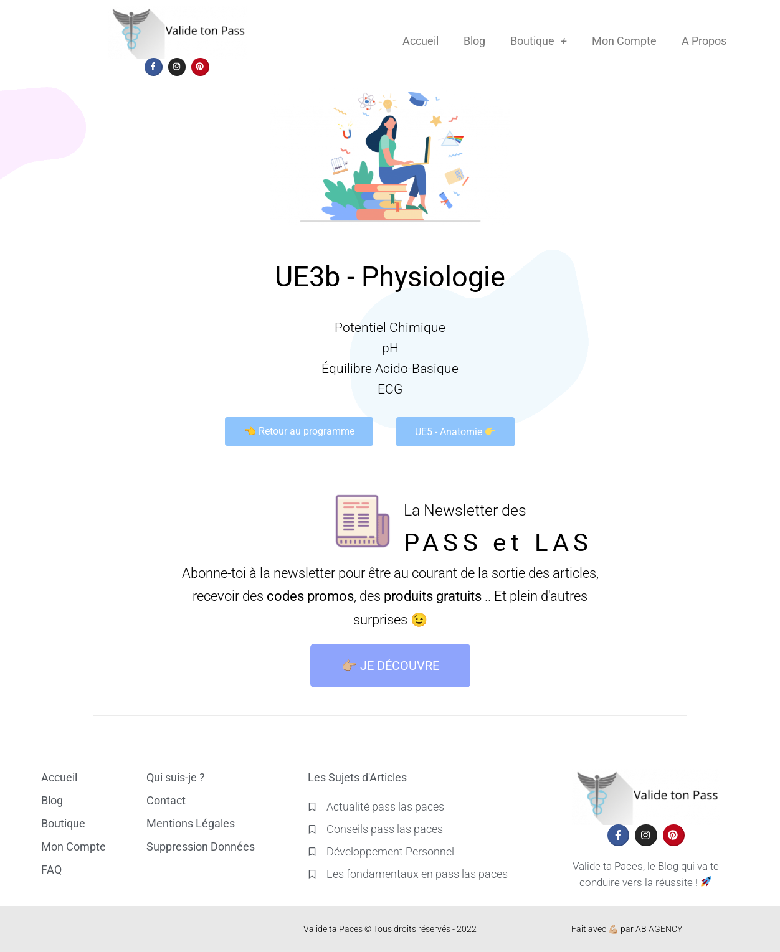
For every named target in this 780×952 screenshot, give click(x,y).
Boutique (538, 41)
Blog (474, 40)
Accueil (420, 40)
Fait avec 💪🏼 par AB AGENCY (626, 929)
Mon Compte (624, 40)
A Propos (704, 40)
